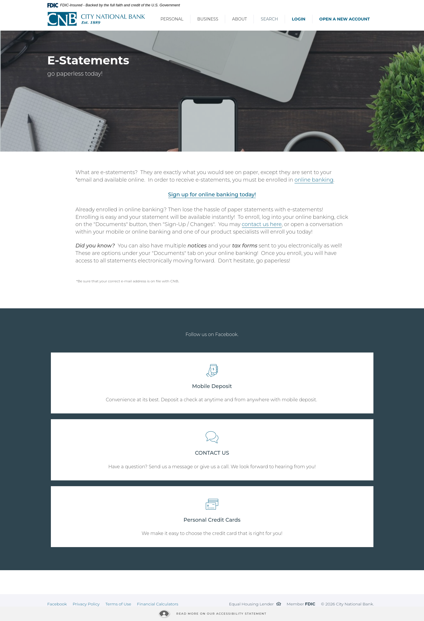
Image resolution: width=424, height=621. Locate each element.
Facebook (57, 604)
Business (207, 19)
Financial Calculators (157, 604)
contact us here (262, 224)
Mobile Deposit (212, 386)
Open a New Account (344, 19)
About (239, 19)
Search (269, 19)
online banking (314, 180)
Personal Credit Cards (212, 520)
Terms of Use (118, 604)
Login (298, 19)
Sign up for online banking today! (212, 194)
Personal (171, 19)
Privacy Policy (86, 604)
